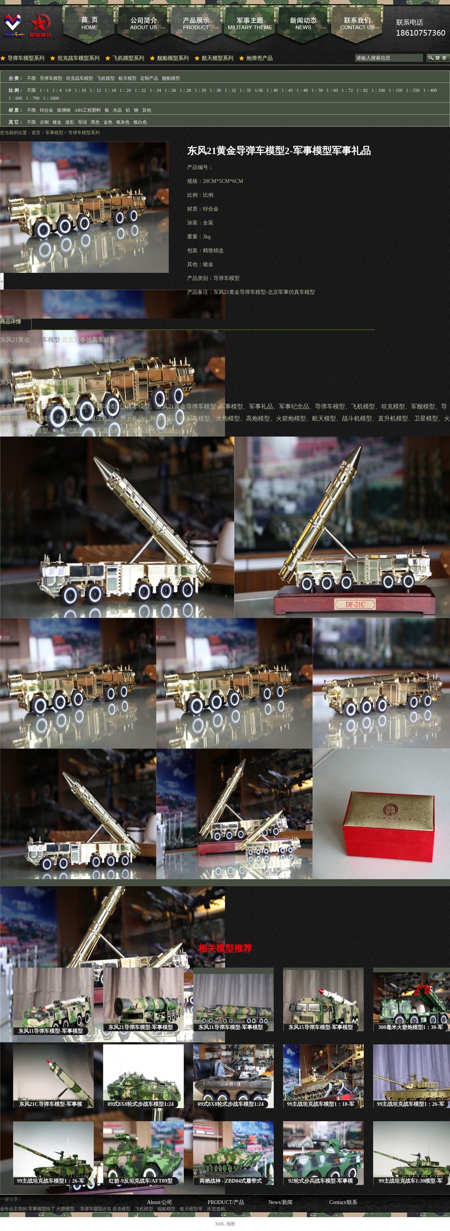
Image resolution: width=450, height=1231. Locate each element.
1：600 (15, 98)
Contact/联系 (343, 1202)
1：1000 (51, 98)
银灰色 (123, 122)
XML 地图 (225, 1224)
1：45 (287, 90)
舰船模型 (171, 78)
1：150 (395, 90)
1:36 (258, 90)
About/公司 (159, 1202)
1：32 (230, 90)
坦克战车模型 (79, 78)
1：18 (110, 90)
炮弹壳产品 (259, 58)
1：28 (185, 90)
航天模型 (127, 78)
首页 (36, 132)
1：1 (44, 90)
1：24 (155, 90)
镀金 (57, 122)
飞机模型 (106, 78)
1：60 (332, 90)
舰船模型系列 (173, 58)
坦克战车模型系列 (78, 58)
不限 (31, 78)
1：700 (32, 98)
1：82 (362, 90)
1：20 (125, 90)
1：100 (378, 90)
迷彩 (69, 122)
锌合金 (46, 110)
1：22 (140, 90)
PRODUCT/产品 (226, 1202)
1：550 (413, 90)
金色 (108, 122)
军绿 (82, 122)
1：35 (245, 90)
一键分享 (9, 1199)
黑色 (95, 122)
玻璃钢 (63, 110)
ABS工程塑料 (87, 110)
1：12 (95, 90)
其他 (146, 110)
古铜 (44, 122)
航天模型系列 (217, 58)
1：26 (170, 90)
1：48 (302, 90)
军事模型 (54, 132)
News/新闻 (280, 1202)
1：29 (200, 90)
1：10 (80, 90)
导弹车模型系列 (26, 58)
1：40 (272, 90)
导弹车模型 (51, 78)
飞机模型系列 (128, 58)
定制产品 (149, 78)
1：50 (317, 90)
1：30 (215, 90)
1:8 (68, 90)
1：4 (57, 90)
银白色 (140, 122)
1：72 (347, 90)
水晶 (117, 110)
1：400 (430, 90)
